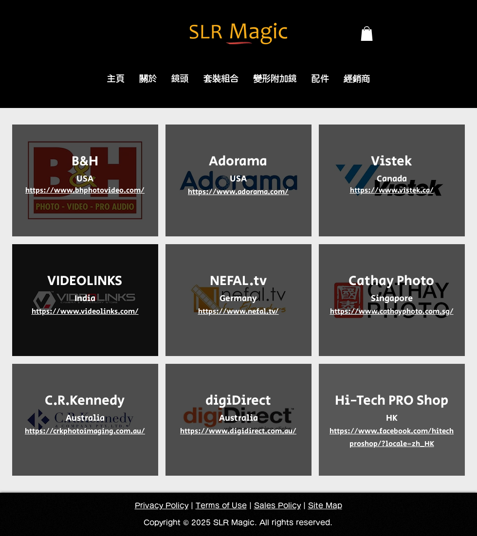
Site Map (325, 505)
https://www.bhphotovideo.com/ (85, 190)
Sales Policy (277, 505)
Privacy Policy (161, 505)
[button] (367, 33)
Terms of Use (221, 505)
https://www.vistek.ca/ (392, 190)
